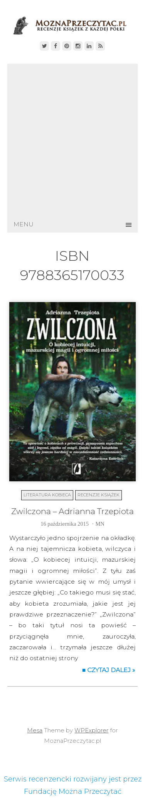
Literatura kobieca (47, 495)
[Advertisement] (72, 140)
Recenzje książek (99, 495)
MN (99, 524)
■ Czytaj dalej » (108, 670)
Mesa (34, 730)
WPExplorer (91, 730)
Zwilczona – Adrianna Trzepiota (72, 511)
